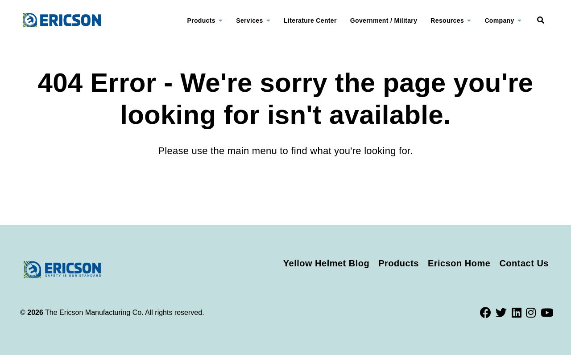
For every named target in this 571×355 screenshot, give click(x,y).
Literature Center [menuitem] (310, 20)
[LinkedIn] (517, 313)
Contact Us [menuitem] (524, 263)
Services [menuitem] (249, 20)
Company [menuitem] (499, 20)
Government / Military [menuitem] (384, 20)
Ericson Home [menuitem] (459, 263)
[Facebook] (486, 313)
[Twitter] (501, 313)
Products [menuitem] (201, 20)
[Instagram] (531, 313)
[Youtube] (547, 313)
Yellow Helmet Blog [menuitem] (326, 263)
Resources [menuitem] (447, 20)
